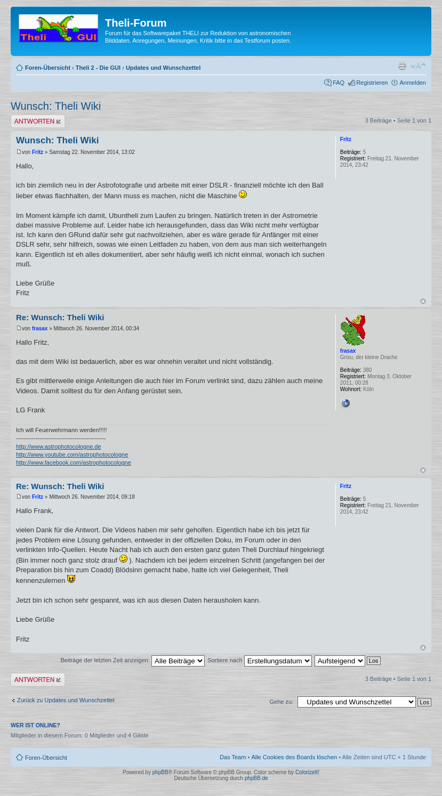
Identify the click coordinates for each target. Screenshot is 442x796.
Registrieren (372, 82)
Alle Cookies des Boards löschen (294, 757)
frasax (39, 328)
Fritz (37, 152)
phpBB (160, 772)
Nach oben (423, 301)
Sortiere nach (259, 660)
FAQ (338, 82)
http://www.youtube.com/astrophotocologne (72, 454)
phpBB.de (256, 778)
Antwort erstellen (38, 121)
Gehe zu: (281, 701)
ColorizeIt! (307, 772)
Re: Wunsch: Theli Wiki (60, 317)
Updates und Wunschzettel (163, 67)
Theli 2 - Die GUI (98, 67)
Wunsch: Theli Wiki (56, 106)
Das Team (233, 757)
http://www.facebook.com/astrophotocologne (73, 462)
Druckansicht (402, 65)
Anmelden (412, 82)
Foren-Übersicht (47, 67)
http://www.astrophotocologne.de (58, 446)
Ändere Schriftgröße (418, 65)
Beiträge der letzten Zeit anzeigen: (132, 660)
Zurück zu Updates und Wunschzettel (66, 700)
